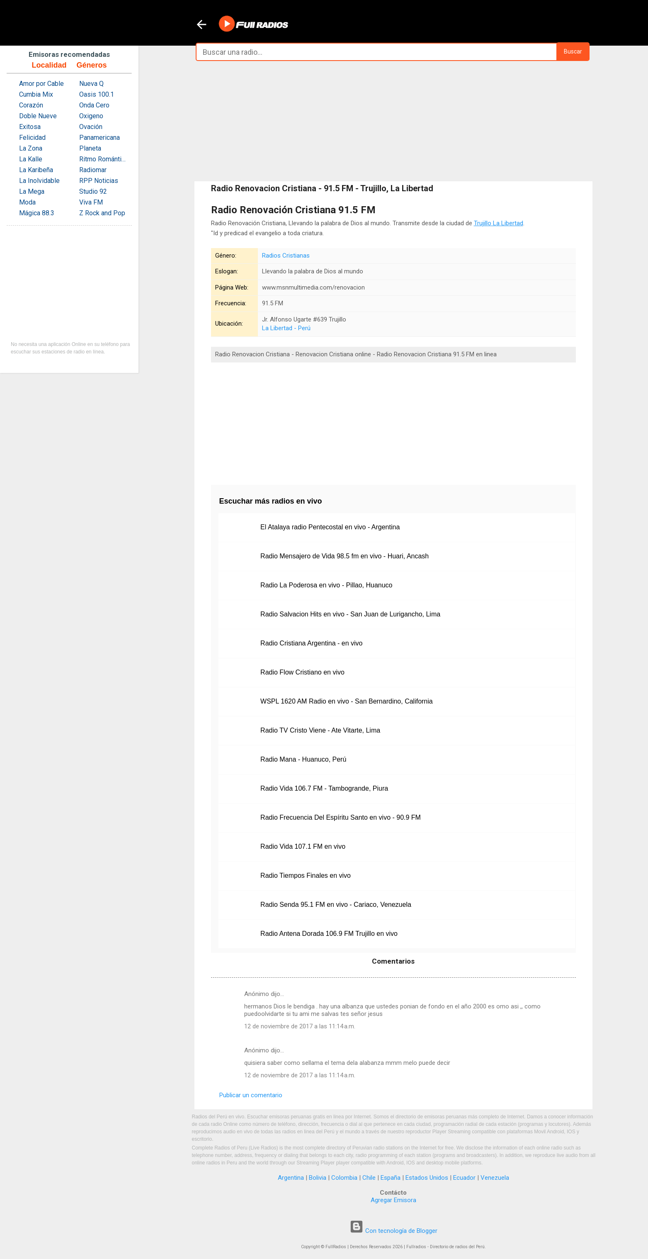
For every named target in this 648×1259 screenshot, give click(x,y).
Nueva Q (91, 84)
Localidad (49, 65)
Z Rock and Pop (102, 213)
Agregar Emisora (393, 1200)
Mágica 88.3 (36, 213)
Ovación (90, 127)
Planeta (90, 148)
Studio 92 (93, 191)
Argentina (291, 1177)
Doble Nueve (38, 116)
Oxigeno (91, 116)
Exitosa (30, 127)
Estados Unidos (426, 1177)
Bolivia (317, 1177)
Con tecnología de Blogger (393, 1231)
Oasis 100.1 (96, 94)
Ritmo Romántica (103, 159)
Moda (27, 202)
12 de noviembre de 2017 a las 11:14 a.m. (299, 1026)
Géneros (91, 65)
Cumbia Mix (36, 94)
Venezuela (495, 1177)
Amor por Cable (41, 84)
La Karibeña (36, 170)
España (390, 1177)
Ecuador (464, 1177)
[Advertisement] (393, 121)
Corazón (31, 105)
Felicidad (32, 137)
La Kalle (30, 159)
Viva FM (91, 202)
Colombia (344, 1177)
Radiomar (93, 170)
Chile (369, 1177)
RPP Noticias (98, 181)
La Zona (30, 148)
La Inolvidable (39, 181)
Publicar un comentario (250, 1095)
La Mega (31, 191)
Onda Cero (94, 105)
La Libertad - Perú (286, 328)
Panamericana (99, 137)
